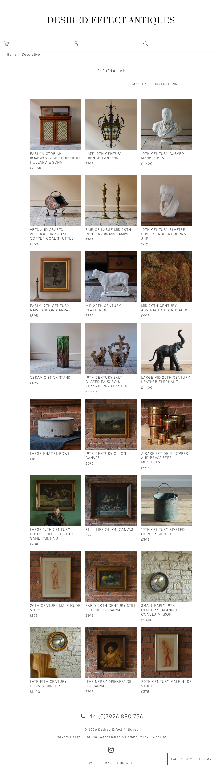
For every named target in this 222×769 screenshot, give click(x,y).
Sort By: (140, 84)
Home (12, 54)
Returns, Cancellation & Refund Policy (116, 737)
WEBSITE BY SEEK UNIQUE (111, 763)
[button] (76, 43)
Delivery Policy (68, 737)
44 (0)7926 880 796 (111, 716)
